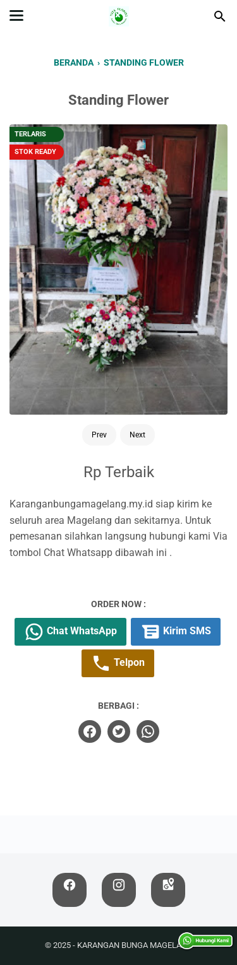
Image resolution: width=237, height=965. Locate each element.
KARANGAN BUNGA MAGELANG (135, 945)
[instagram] (119, 890)
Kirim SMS (175, 632)
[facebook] (89, 731)
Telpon (118, 663)
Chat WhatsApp (70, 632)
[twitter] (118, 731)
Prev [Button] (99, 434)
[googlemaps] (168, 890)
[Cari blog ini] (220, 16)
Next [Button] (137, 434)
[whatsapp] (148, 731)
